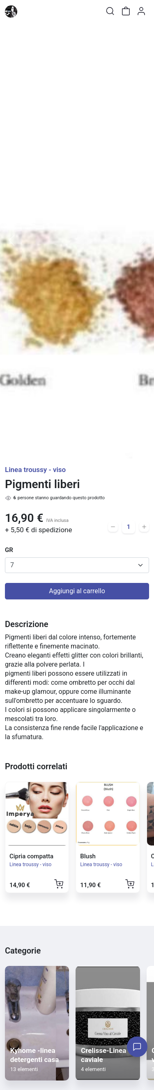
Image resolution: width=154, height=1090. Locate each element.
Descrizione (26, 624)
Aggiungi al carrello (77, 591)
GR (9, 550)
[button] (11, 240)
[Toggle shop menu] (27, 11)
